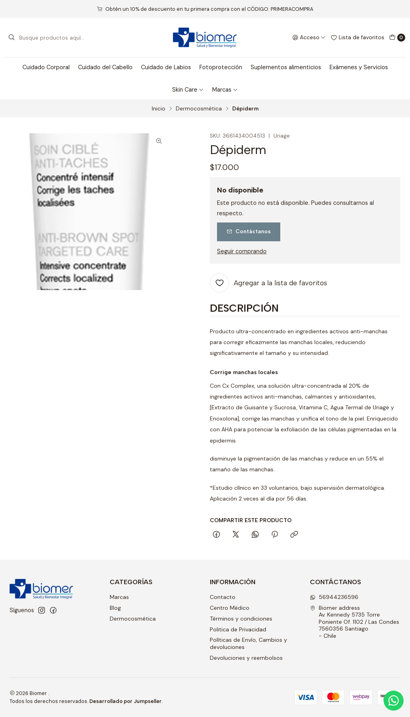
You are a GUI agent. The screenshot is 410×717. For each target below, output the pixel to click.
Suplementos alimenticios (286, 67)
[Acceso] (309, 37)
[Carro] (397, 38)
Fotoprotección (220, 67)
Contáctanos (249, 231)
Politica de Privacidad (238, 629)
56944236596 (334, 597)
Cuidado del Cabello (105, 67)
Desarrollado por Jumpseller (125, 701)
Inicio (158, 109)
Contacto (222, 597)
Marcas (225, 89)
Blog (115, 607)
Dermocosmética (199, 109)
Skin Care (188, 89)
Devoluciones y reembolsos (246, 657)
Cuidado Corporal (46, 67)
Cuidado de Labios (166, 67)
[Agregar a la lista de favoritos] (268, 282)
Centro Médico (229, 607)
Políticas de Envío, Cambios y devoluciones (248, 643)
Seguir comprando (242, 251)
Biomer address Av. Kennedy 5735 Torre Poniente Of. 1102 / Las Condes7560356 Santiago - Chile (354, 621)
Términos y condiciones (241, 618)
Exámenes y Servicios (359, 67)
